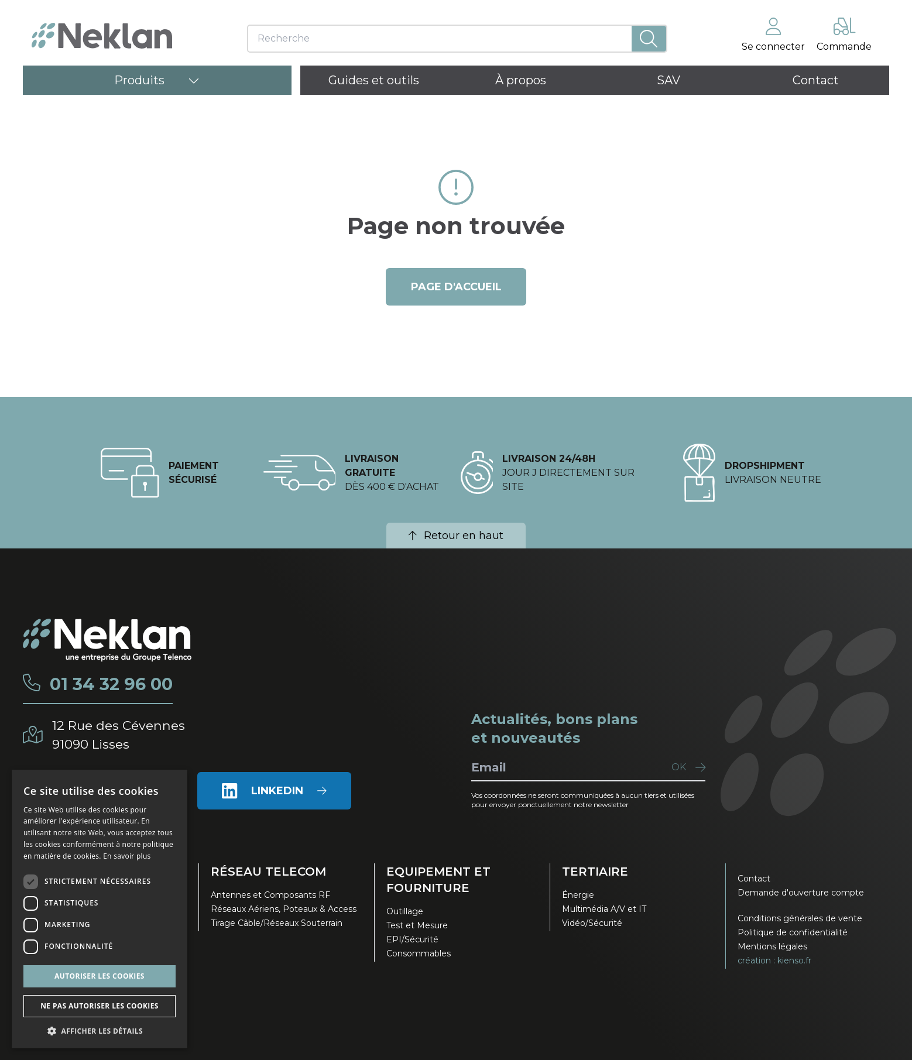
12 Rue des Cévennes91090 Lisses (120, 734)
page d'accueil (456, 286)
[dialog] (99, 909)
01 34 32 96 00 (113, 684)
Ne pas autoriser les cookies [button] (99, 1006)
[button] (99, 1031)
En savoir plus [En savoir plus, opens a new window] (126, 856)
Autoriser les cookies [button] (99, 976)
